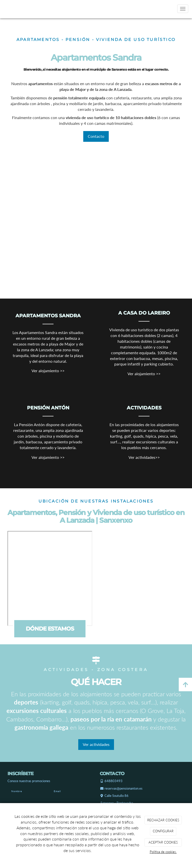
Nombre (16, 791)
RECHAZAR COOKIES (163, 820)
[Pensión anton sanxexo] (65, 200)
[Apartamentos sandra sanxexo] (88, 250)
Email (57, 791)
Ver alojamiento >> (48, 370)
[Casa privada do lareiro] (127, 216)
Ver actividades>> (144, 457)
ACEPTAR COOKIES (163, 842)
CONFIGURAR (163, 831)
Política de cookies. (163, 852)
